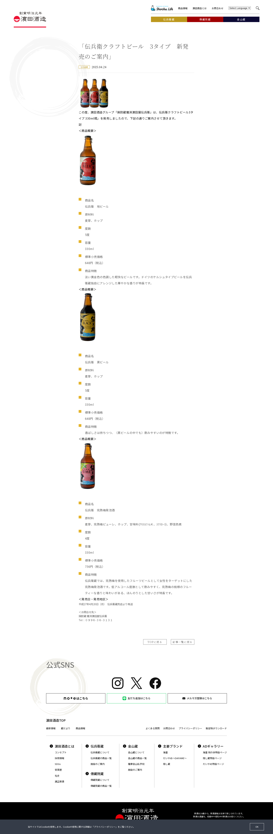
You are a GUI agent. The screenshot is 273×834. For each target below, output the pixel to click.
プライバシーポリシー (190, 728)
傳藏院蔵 (95, 773)
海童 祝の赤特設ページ (215, 752)
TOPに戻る (155, 642)
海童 (165, 752)
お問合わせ (217, 8)
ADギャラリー (210, 746)
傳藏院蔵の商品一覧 (101, 786)
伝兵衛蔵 (95, 746)
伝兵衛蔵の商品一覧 (101, 758)
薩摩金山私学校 (136, 764)
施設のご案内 (98, 764)
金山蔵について (136, 752)
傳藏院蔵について (100, 780)
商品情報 (182, 8)
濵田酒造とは (200, 8)
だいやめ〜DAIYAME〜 (175, 758)
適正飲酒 (59, 781)
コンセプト (61, 752)
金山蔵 (130, 746)
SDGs (58, 764)
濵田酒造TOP (56, 720)
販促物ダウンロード (216, 728)
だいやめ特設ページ (213, 764)
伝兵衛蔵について (100, 752)
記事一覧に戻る (183, 642)
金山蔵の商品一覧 (137, 758)
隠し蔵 (166, 764)
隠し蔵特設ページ (212, 758)
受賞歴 (58, 769)
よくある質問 (153, 728)
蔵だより (65, 728)
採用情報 (59, 758)
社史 (57, 775)
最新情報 (51, 728)
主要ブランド (170, 746)
